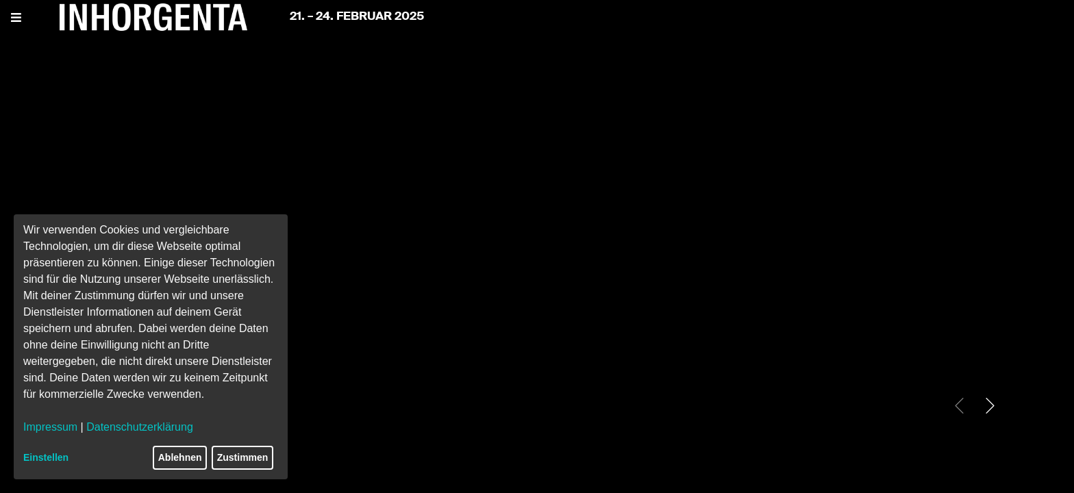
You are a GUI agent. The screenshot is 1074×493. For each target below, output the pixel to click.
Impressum (50, 427)
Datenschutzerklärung (139, 427)
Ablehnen (180, 457)
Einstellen (45, 457)
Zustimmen (242, 457)
